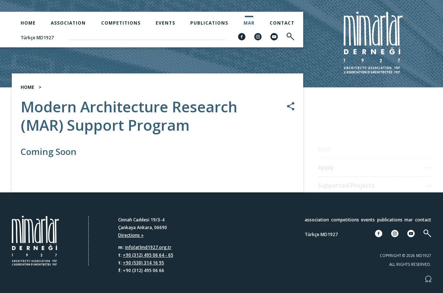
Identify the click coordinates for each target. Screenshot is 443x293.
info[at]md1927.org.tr (148, 247)
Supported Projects (346, 189)
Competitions (121, 23)
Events (165, 23)
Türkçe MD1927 (37, 38)
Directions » (130, 235)
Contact (282, 23)
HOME (27, 91)
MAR (249, 23)
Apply (326, 171)
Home (28, 23)
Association (68, 23)
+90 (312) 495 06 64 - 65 (148, 255)
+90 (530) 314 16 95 (143, 263)
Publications (209, 23)
